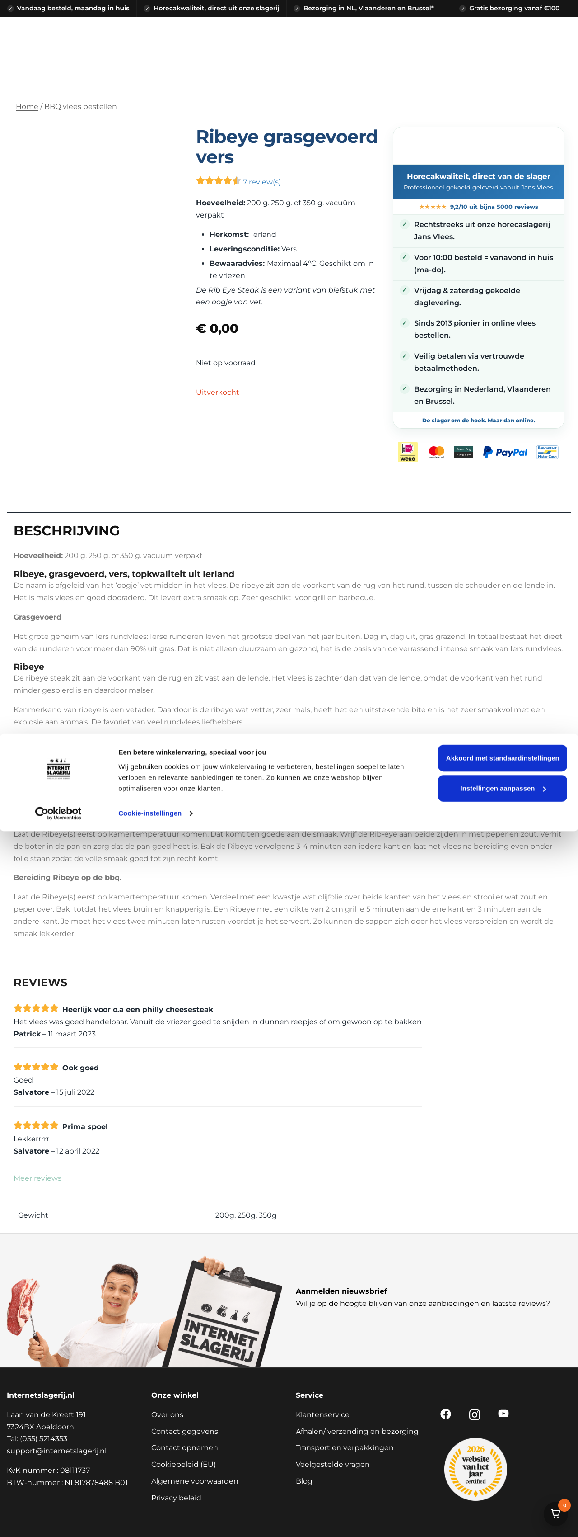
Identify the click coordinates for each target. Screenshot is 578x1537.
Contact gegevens (184, 1431)
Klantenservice (323, 1414)
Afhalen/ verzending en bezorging (357, 1431)
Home (27, 106)
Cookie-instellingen (150, 1519)
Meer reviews (37, 1178)
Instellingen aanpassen (502, 1494)
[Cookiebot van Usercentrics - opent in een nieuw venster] (58, 1519)
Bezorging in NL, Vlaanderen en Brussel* (368, 8)
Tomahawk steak (56, 741)
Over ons (167, 1414)
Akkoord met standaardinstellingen (502, 1464)
